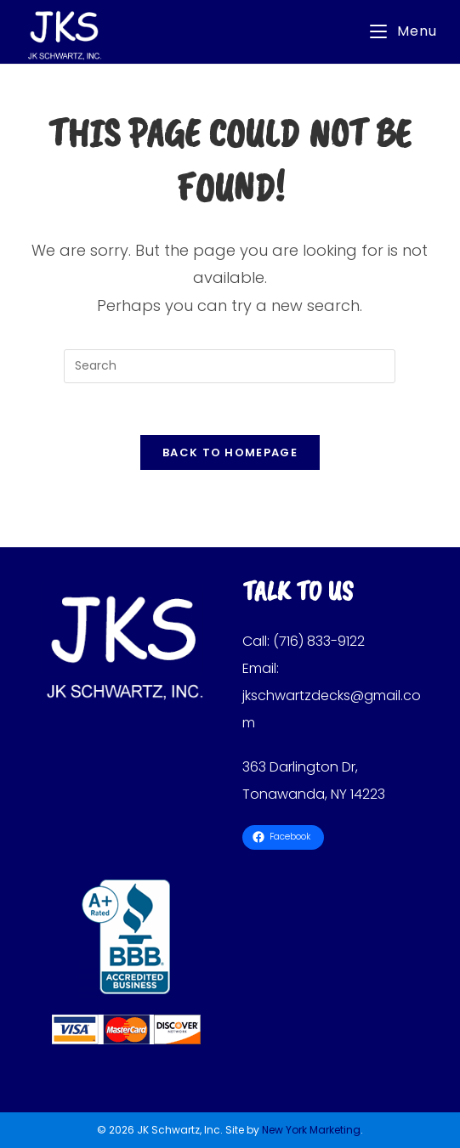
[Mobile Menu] (403, 31)
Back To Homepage (230, 452)
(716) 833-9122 (319, 641)
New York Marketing (311, 1130)
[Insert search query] (229, 366)
